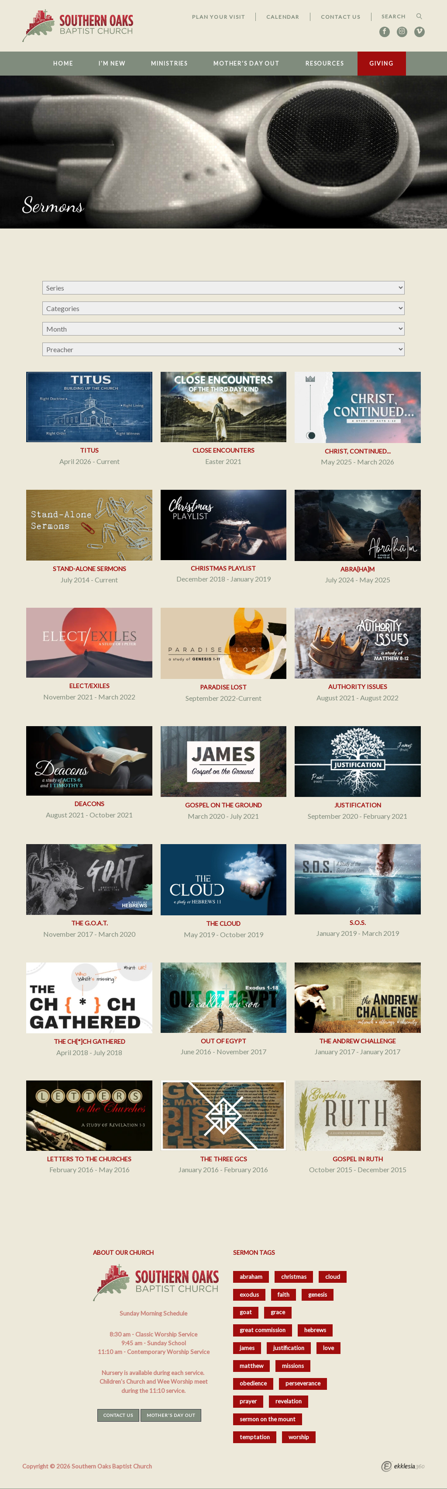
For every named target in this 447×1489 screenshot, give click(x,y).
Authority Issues (357, 686)
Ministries (169, 63)
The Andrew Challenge (357, 1041)
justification (288, 1347)
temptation (255, 1437)
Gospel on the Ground (223, 805)
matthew (251, 1365)
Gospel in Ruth (358, 1159)
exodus (249, 1294)
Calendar (282, 17)
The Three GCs (223, 1159)
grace (278, 1312)
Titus (89, 450)
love (328, 1347)
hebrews (315, 1329)
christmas (293, 1276)
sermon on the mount (268, 1419)
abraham (251, 1276)
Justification (357, 805)
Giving (381, 63)
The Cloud (223, 923)
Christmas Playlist (223, 568)
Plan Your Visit (218, 17)
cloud (332, 1276)
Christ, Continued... (358, 451)
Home (63, 63)
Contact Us (341, 17)
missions (293, 1365)
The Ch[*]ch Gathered (89, 1041)
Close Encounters (223, 450)
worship (299, 1437)
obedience (253, 1383)
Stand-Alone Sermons (89, 568)
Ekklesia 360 (403, 1467)
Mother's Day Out (246, 63)
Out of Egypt (223, 1041)
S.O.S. (358, 922)
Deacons (89, 803)
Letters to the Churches (89, 1159)
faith (283, 1294)
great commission (262, 1329)
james (247, 1347)
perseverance (302, 1383)
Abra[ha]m (357, 569)
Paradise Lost (223, 687)
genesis (317, 1294)
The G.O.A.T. (89, 923)
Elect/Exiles (89, 685)
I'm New (112, 63)
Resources (325, 63)
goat (246, 1312)
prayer (248, 1401)
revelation (288, 1401)
